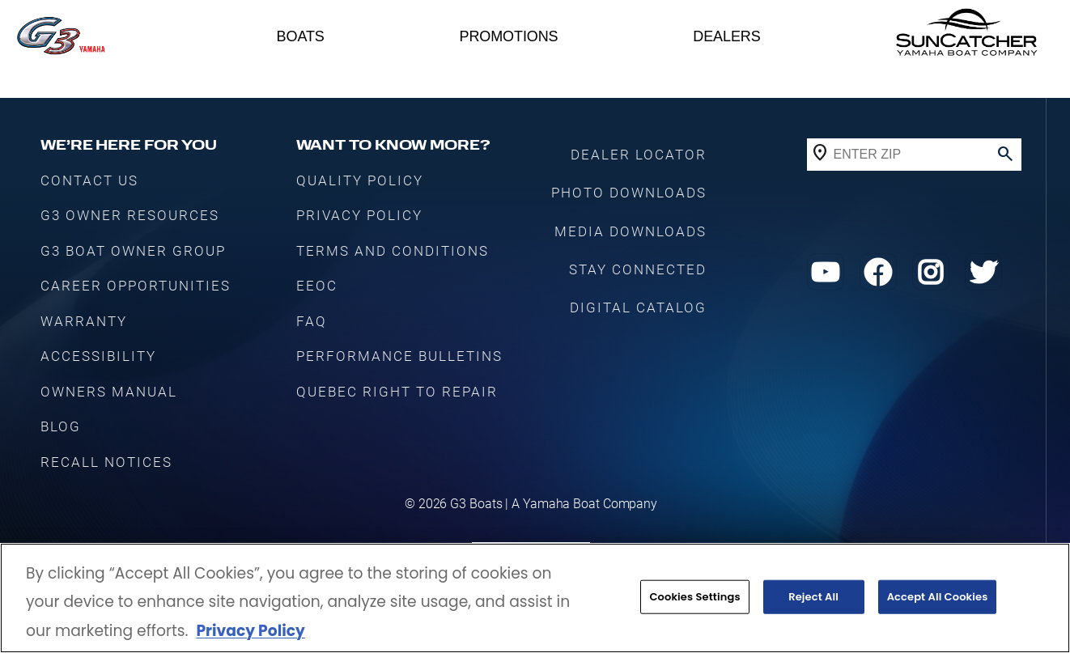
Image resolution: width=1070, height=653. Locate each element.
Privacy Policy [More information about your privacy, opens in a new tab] (250, 631)
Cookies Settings (694, 596)
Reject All (813, 596)
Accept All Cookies (937, 596)
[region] (535, 598)
